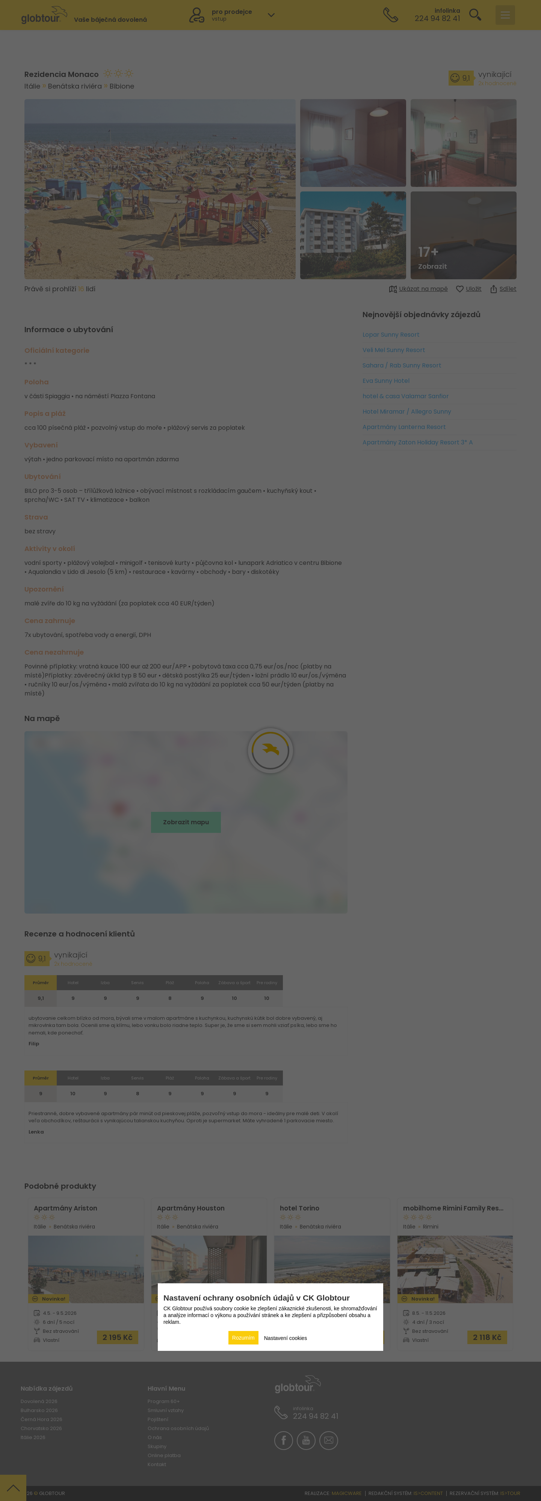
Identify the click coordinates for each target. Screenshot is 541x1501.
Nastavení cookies (285, 1338)
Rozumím (243, 1338)
